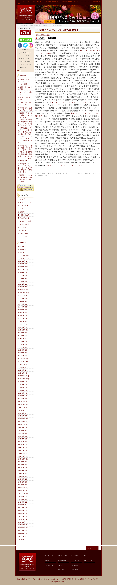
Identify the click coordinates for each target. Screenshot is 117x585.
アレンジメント (25, 202)
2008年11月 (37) (23, 422)
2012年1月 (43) (22, 373)
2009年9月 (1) (22, 410)
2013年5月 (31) (22, 344)
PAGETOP (93, 548)
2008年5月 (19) (22, 439)
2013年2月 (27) (22, 353)
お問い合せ (24, 233)
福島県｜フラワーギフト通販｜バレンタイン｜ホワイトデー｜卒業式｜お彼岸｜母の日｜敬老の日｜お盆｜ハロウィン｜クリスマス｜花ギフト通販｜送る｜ (25, 153)
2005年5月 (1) (22, 539)
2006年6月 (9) (22, 505)
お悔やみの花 (24, 215)
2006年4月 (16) (22, 511)
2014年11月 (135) (23, 292)
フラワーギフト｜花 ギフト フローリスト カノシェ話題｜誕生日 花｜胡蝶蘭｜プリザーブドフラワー (63, 579)
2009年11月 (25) (23, 404)
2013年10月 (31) (23, 330)
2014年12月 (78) (23, 290)
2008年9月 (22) (22, 427)
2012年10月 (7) (22, 364)
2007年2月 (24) (22, 482)
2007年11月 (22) (23, 456)
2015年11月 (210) (23, 258)
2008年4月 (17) (22, 442)
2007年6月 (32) (22, 470)
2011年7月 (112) (23, 387)
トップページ (24, 199)
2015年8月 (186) (23, 267)
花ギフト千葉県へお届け (43, 35)
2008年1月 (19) (22, 450)
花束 (21, 209)
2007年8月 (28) (22, 465)
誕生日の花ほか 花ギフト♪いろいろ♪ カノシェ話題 (25, 82)
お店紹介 (23, 227)
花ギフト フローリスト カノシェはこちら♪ (68, 102)
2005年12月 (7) (22, 522)
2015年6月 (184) (23, 272)
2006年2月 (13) (22, 516)
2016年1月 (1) (22, 252)
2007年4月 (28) (22, 476)
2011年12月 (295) (23, 376)
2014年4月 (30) (22, 313)
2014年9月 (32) (22, 298)
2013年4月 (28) (22, 347)
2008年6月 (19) (22, 436)
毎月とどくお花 (25, 221)
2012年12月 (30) (23, 359)
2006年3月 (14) (22, 513)
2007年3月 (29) (22, 479)
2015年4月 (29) (22, 278)
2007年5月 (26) (22, 473)
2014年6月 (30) (22, 307)
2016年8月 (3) (22, 249)
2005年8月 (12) (22, 533)
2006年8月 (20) (22, 499)
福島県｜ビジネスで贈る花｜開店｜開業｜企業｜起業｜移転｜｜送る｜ (25, 178)
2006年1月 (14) (22, 519)
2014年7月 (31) (22, 304)
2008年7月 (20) (22, 433)
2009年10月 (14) (23, 407)
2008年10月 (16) (23, 424)
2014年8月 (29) (22, 301)
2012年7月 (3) (22, 367)
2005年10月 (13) (23, 528)
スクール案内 (24, 224)
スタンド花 (24, 205)
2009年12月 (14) (23, 401)
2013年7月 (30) (22, 338)
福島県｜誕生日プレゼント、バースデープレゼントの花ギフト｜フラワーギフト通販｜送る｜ (25, 168)
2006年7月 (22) (22, 502)
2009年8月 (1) (22, 413)
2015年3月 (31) (22, 281)
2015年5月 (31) (22, 275)
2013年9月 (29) (22, 333)
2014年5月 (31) (22, 310)
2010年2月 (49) (22, 396)
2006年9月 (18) (22, 496)
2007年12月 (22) (23, 453)
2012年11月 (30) (23, 361)
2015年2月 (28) (22, 284)
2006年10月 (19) (23, 493)
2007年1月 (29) (22, 485)
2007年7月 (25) (22, 468)
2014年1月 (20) (22, 321)
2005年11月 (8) (22, 525)
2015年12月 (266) (23, 255)
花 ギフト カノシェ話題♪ (25, 98)
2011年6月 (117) (23, 390)
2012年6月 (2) (22, 370)
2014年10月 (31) (23, 295)
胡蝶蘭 (22, 212)
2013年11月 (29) (23, 327)
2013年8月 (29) (22, 336)
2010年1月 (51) (22, 399)
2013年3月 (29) (22, 350)
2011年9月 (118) (23, 381)
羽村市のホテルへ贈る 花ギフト (89, 173)
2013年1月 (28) (22, 356)
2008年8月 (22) (22, 430)
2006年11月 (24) (23, 490)
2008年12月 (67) (23, 419)
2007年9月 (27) (22, 462)
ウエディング (24, 218)
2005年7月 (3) (22, 536)
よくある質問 (23, 236)
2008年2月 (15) (22, 447)
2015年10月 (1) (22, 261)
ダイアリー (22, 230)
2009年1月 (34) (22, 416)
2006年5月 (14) (22, 508)
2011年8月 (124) (23, 384)
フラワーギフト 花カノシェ (25, 93)
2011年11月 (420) (23, 379)
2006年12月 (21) (23, 488)
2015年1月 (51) (22, 287)
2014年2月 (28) (22, 318)
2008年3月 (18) (22, 444)
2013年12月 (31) (23, 324)
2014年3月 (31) (22, 315)
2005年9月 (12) (22, 531)
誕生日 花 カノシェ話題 (25, 88)
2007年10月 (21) (23, 459)
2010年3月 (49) (22, 393)
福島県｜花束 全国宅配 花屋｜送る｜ (25, 109)
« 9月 (19, 71)
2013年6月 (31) (22, 341)
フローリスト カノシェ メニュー (25, 104)
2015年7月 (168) (23, 270)
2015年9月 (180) (23, 264)
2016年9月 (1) (22, 247)
